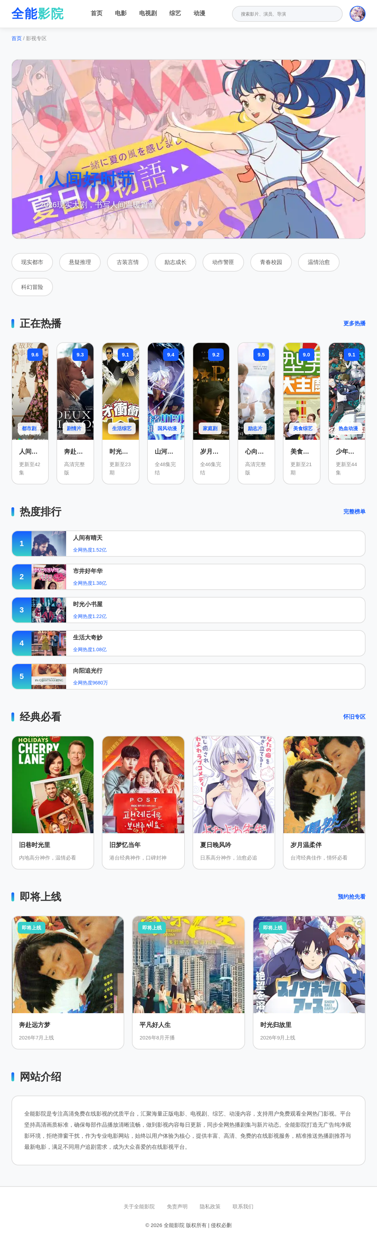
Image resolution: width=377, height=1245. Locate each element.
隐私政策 (210, 1206)
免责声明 (177, 1206)
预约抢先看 (352, 897)
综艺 (175, 13)
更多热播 (354, 323)
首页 (96, 13)
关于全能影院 (139, 1206)
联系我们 (243, 1206)
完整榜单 (354, 512)
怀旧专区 (354, 717)
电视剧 (148, 13)
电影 (121, 13)
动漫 (199, 13)
